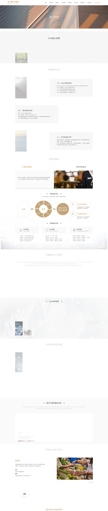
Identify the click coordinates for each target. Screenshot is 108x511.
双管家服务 (51, 29)
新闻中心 (57, 2)
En (99, 2)
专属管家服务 (27, 167)
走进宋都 (51, 2)
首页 (46, 2)
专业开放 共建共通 (91, 29)
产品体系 (69, 2)
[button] (57, 462)
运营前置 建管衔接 (71, 29)
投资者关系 (82, 2)
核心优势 (63, 2)
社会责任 (76, 2)
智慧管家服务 (81, 167)
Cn (95, 2)
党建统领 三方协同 (60, 29)
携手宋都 (89, 2)
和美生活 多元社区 (81, 29)
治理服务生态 (44, 29)
